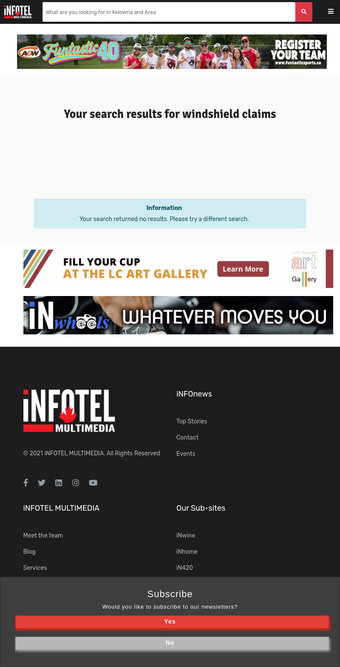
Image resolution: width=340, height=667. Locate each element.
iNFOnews (194, 394)
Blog (29, 551)
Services (35, 568)
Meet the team (43, 535)
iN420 (185, 568)
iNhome (187, 551)
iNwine (186, 535)
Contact (188, 437)
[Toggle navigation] (336, 12)
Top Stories (192, 421)
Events (186, 453)
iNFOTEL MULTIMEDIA (74, 453)
